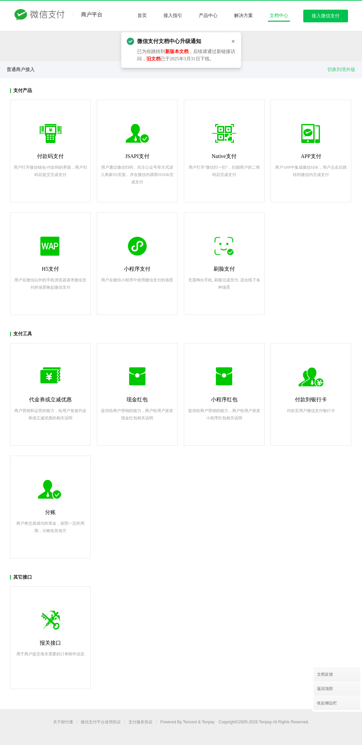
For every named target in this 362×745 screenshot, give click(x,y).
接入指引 (172, 15)
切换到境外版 (341, 69)
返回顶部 (325, 688)
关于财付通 (63, 722)
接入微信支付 (326, 15)
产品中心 (208, 15)
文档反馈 (325, 674)
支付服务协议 (140, 722)
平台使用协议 (101, 722)
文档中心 (279, 15)
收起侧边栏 (327, 703)
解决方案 (243, 15)
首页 (142, 15)
